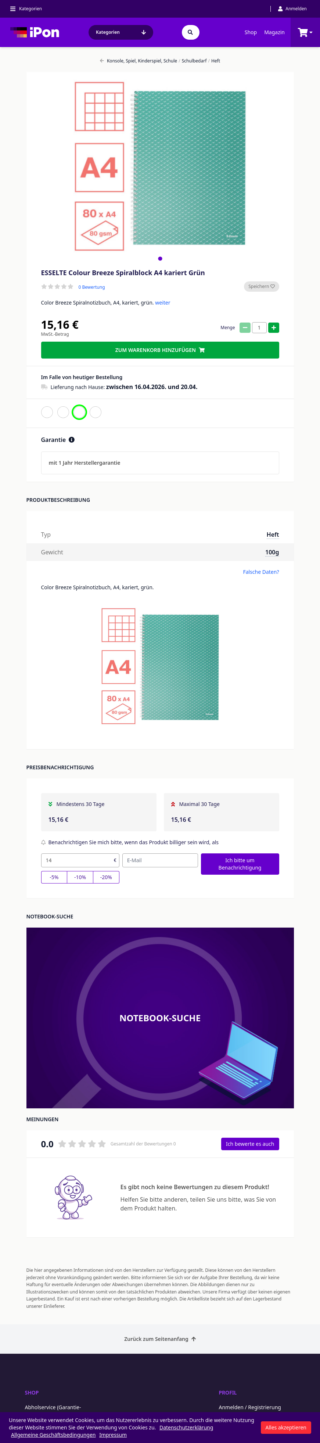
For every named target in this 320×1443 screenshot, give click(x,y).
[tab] (160, 258)
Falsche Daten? (261, 571)
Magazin (274, 32)
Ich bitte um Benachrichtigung (240, 864)
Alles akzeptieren (286, 1427)
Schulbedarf (192, 61)
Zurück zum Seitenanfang (160, 1338)
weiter (162, 302)
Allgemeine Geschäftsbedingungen (53, 1434)
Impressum (113, 1434)
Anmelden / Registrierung (250, 1407)
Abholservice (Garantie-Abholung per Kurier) (53, 1411)
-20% (106, 877)
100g (272, 552)
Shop (251, 32)
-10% (80, 877)
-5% (54, 877)
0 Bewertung (92, 287)
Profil (228, 1392)
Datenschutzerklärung (186, 1427)
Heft (214, 61)
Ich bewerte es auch (250, 1143)
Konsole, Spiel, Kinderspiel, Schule (138, 61)
